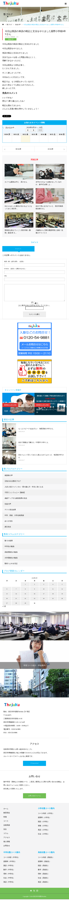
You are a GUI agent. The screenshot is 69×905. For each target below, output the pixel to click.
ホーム (5, 809)
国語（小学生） (43, 821)
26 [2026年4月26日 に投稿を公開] (62, 598)
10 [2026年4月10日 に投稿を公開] (43, 589)
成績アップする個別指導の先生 (16, 498)
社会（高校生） (43, 878)
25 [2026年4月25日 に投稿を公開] (53, 598)
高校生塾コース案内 (46, 852)
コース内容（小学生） (46, 813)
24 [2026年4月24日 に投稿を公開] (43, 598)
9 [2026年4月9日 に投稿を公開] (34, 589)
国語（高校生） (43, 865)
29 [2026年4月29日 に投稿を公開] (25, 603)
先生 (5, 829)
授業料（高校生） (44, 861)
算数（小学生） (43, 826)
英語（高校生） (43, 882)
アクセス (6, 837)
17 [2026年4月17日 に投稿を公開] (43, 593)
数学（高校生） (43, 870)
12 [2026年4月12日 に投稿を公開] (62, 589)
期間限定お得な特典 (10, 405)
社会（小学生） (43, 834)
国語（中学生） (9, 865)
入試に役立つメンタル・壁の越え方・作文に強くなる (24, 487)
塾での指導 (9, 541)
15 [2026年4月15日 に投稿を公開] (25, 593)
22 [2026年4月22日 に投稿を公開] (25, 598)
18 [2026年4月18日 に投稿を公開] (53, 593)
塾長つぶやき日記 (11, 563)
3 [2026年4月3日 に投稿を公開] (43, 584)
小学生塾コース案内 (46, 808)
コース (5, 821)
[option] (18, 404)
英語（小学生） (43, 830)
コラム (5, 833)
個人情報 (6, 841)
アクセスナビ (34, 763)
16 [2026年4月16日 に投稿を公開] (34, 593)
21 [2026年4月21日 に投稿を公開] (16, 598)
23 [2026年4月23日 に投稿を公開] (34, 598)
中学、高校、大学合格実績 (14, 515)
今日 (40, 130)
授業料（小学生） (44, 817)
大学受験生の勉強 (11, 558)
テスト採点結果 (10, 510)
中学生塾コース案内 (11, 852)
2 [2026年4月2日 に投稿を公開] (34, 584)
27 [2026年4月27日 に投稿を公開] (7, 603)
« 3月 (4, 606)
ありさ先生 (9, 521)
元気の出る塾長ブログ (13, 481)
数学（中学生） (9, 870)
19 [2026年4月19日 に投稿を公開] (62, 593)
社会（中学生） (9, 878)
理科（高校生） (43, 874)
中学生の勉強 (9, 546)
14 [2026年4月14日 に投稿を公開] (16, 593)
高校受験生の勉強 (11, 552)
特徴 (5, 817)
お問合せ (6, 846)
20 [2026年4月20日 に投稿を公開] (7, 598)
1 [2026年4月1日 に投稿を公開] (25, 584)
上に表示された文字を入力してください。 (34, 305)
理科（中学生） (9, 874)
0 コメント (18, 248)
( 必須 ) (14, 261)
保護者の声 (9, 475)
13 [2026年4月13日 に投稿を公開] (7, 593)
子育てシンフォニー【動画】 (15, 492)
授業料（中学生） (9, 861)
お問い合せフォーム (34, 796)
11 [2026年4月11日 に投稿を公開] (53, 589)
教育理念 (6, 813)
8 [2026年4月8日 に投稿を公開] (25, 589)
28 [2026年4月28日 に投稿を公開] (16, 603)
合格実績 (6, 825)
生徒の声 (10, 39)
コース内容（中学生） (11, 857)
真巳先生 (8, 527)
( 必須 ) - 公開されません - (15, 268)
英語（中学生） (9, 882)
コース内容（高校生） (46, 857)
